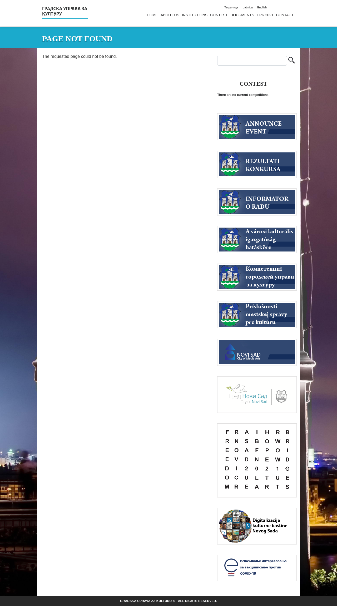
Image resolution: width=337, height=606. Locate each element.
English (262, 7)
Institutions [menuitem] (194, 15)
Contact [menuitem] (285, 15)
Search (292, 60)
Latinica (248, 7)
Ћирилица (231, 7)
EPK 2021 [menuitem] (265, 15)
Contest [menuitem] (219, 15)
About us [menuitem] (170, 15)
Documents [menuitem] (242, 15)
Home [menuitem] (152, 15)
